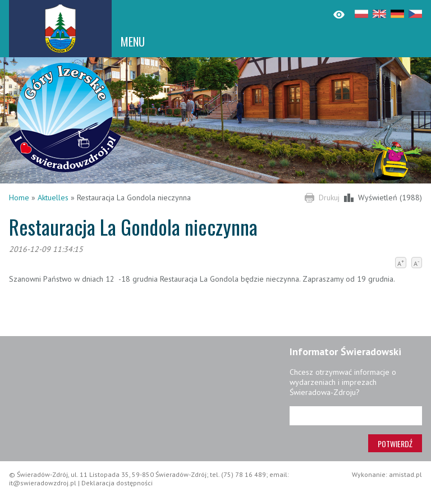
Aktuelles (53, 197)
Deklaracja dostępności (117, 483)
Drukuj (329, 197)
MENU (133, 41)
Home (19, 197)
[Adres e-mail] (356, 416)
